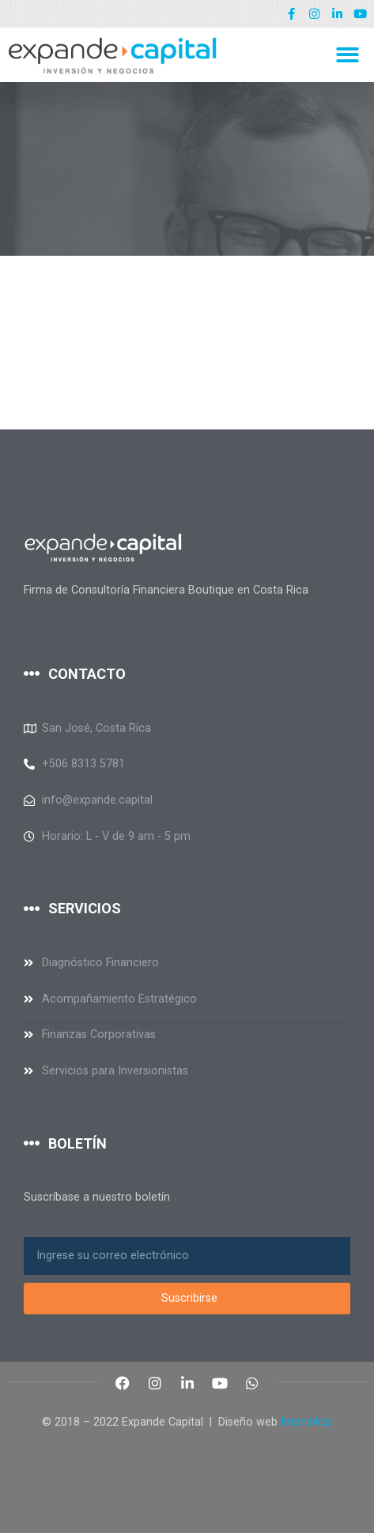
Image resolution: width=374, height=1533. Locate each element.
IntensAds (306, 1422)
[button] (347, 54)
